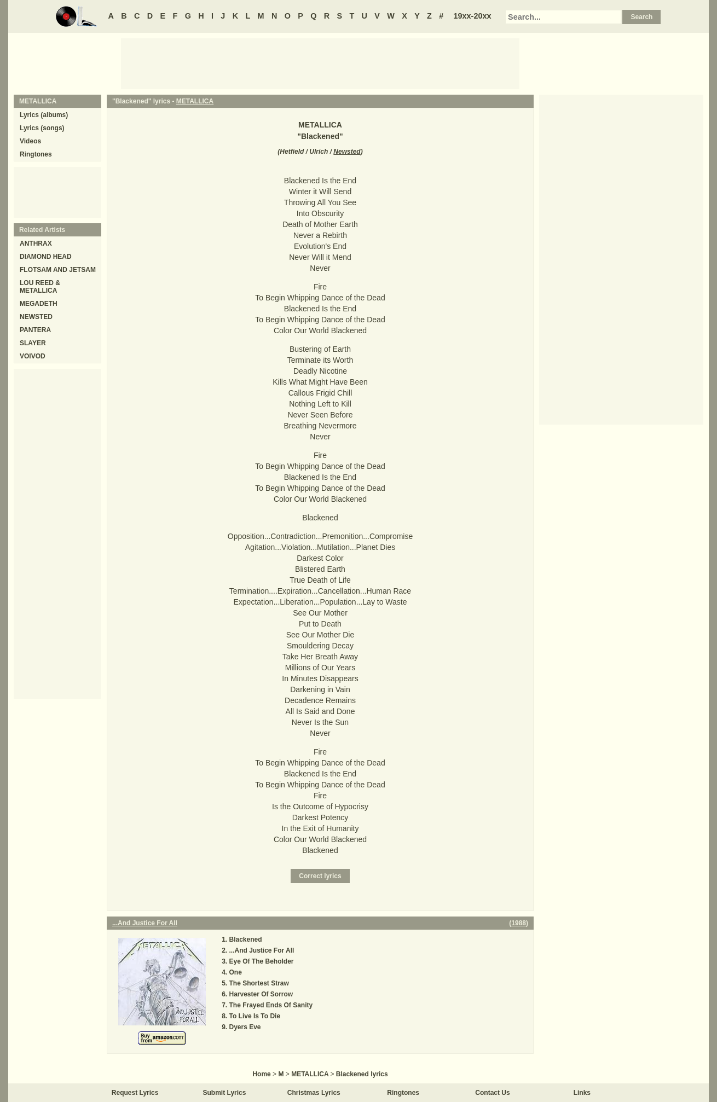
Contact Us (492, 1093)
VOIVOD (32, 356)
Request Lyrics (135, 1093)
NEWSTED (36, 317)
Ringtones (36, 154)
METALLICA (194, 101)
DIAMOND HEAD (46, 256)
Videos (30, 141)
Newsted (346, 151)
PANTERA (35, 330)
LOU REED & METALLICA (40, 286)
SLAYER (33, 343)
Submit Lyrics (224, 1093)
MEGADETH (38, 304)
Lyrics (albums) (44, 115)
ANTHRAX (36, 243)
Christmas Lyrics (313, 1093)
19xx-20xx (473, 15)
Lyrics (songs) (42, 128)
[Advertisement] (320, 63)
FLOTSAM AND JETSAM (58, 270)
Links (582, 1093)
